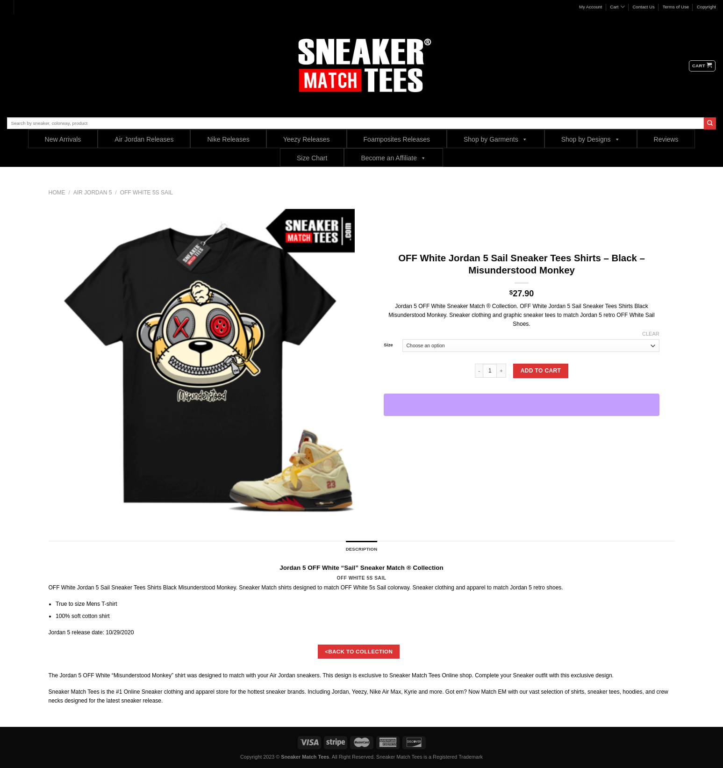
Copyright (706, 6)
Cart (617, 6)
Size (388, 345)
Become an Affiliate (393, 158)
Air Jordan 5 (92, 192)
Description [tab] (362, 549)
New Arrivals (63, 139)
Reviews (666, 139)
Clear (650, 334)
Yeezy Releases (306, 139)
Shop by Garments (496, 139)
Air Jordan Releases (144, 139)
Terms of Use (676, 6)
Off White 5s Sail (146, 192)
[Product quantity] (490, 371)
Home (57, 192)
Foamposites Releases (397, 139)
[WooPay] (521, 405)
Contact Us (643, 6)
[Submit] (710, 123)
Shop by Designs (590, 139)
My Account (590, 6)
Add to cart (541, 370)
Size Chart (312, 158)
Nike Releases (228, 139)
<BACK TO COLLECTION (359, 651)
